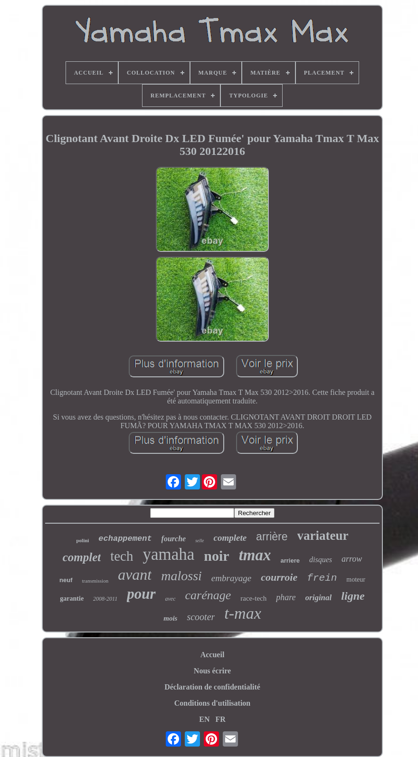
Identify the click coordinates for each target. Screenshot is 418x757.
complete (230, 538)
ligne (352, 596)
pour (141, 593)
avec (170, 598)
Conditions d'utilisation (212, 703)
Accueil (212, 655)
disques (320, 560)
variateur (323, 535)
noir (216, 556)
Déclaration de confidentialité (212, 687)
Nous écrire (212, 671)
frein (322, 578)
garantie (72, 598)
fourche (174, 539)
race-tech (253, 598)
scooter (201, 617)
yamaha (168, 554)
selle (199, 540)
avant (135, 574)
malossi (181, 575)
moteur (355, 579)
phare (285, 597)
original (318, 597)
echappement (125, 538)
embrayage (231, 578)
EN (204, 719)
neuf (65, 580)
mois (170, 618)
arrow (352, 559)
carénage (208, 595)
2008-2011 (105, 598)
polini (82, 540)
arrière (271, 536)
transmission (95, 581)
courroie (279, 577)
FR (220, 719)
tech (121, 556)
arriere (290, 560)
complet (82, 557)
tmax (255, 555)
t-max (242, 613)
